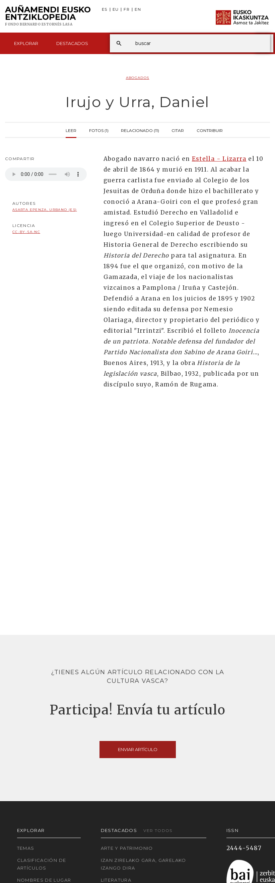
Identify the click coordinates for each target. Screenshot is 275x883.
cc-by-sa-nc (26, 232)
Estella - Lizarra (219, 158)
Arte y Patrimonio (127, 848)
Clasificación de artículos (41, 864)
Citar (177, 130)
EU (116, 9)
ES (105, 9)
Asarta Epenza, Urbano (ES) (44, 209)
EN (138, 9)
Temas (26, 848)
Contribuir (210, 130)
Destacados (72, 43)
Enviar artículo (137, 749)
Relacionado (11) (140, 130)
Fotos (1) (99, 130)
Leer (71, 130)
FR (127, 9)
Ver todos (157, 830)
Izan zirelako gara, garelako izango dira (143, 864)
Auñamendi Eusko (48, 16)
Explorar (26, 43)
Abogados (137, 78)
